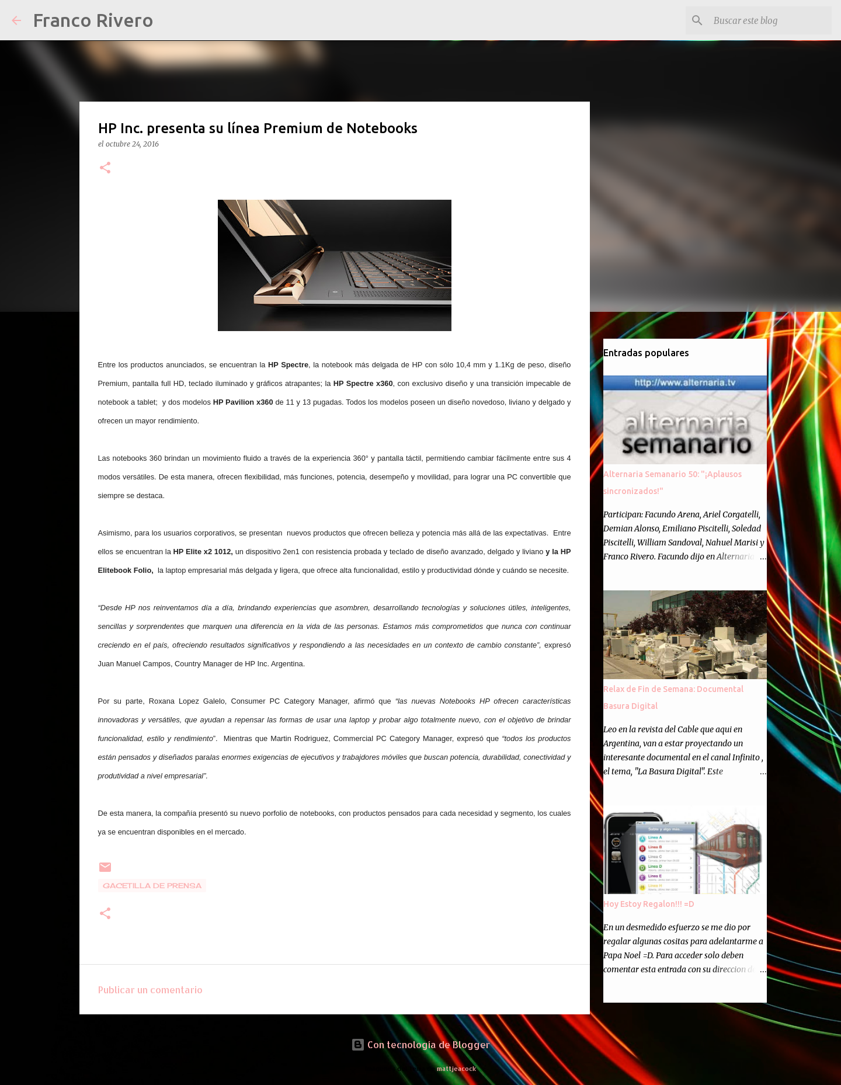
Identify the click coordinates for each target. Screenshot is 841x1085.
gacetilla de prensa (152, 885)
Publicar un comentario (150, 989)
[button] (105, 168)
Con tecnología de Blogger (420, 1044)
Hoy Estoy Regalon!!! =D (648, 904)
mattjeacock (456, 1068)
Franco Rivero (93, 19)
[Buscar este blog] (770, 20)
